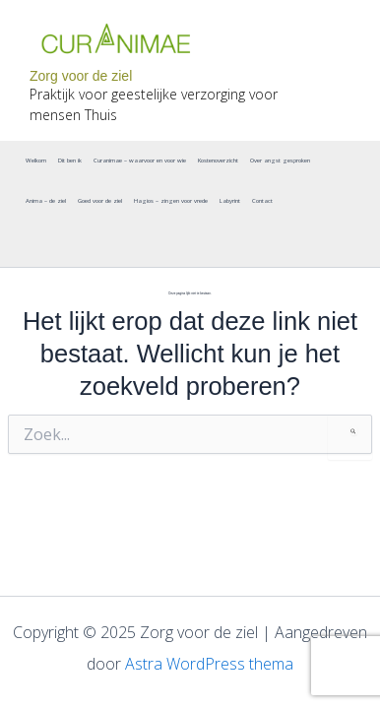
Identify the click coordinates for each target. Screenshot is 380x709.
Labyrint (230, 201)
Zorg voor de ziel (81, 76)
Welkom (36, 160)
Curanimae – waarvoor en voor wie (140, 160)
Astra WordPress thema (209, 664)
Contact (262, 201)
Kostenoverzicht (218, 160)
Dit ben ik (70, 160)
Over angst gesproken (280, 160)
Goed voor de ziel (100, 201)
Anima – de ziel (46, 201)
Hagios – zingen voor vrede (171, 201)
